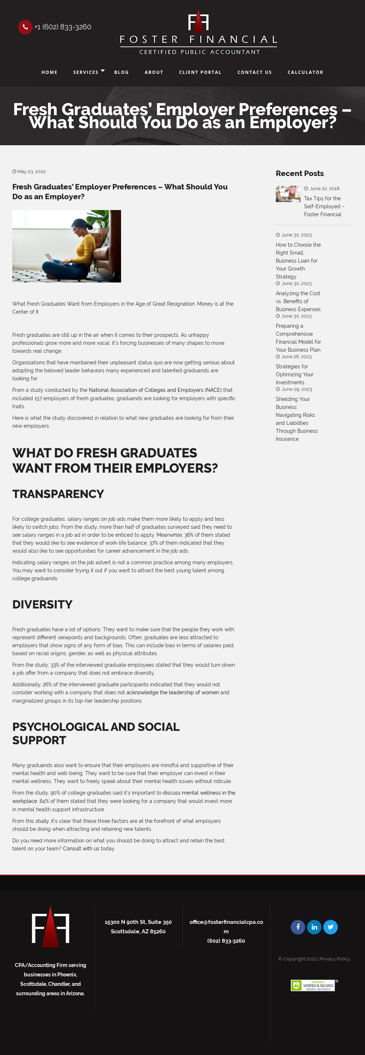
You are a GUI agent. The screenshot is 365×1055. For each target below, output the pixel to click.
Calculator (306, 72)
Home (49, 72)
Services (86, 72)
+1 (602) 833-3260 (54, 26)
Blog (121, 72)
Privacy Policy (335, 957)
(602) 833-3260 (226, 939)
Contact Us (254, 72)
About (154, 72)
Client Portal (200, 72)
